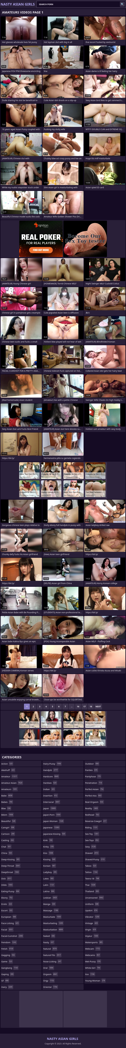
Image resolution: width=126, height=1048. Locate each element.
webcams (93, 955)
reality (91, 808)
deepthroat (10, 872)
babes (7, 802)
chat (6, 846)
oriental (50, 987)
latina (49, 891)
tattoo (91, 872)
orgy (49, 980)
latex (48, 878)
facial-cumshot (12, 936)
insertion (50, 795)
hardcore (51, 776)
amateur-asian (12, 783)
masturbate (52, 917)
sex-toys (92, 840)
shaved (92, 853)
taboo (91, 866)
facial (7, 929)
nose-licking (52, 961)
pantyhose (93, 776)
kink (48, 840)
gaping (7, 974)
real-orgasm (94, 802)
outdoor (92, 763)
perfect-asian (94, 789)
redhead (92, 815)
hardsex (50, 783)
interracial (51, 802)
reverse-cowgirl (96, 821)
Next (98, 706)
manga (49, 904)
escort (7, 910)
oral (48, 968)
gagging (8, 955)
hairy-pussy (52, 763)
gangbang (9, 968)
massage (51, 910)
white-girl (93, 968)
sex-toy (92, 834)
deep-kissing (10, 859)
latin (49, 885)
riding (91, 827)
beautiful (8, 821)
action (7, 763)
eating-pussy (10, 891)
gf (5, 980)
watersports (94, 942)
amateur (9, 776)
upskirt (91, 910)
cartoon (8, 834)
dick (6, 878)
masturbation (53, 929)
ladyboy (50, 872)
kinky (48, 846)
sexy (90, 846)
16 (78, 706)
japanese (51, 827)
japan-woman (53, 821)
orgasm (50, 974)
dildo (7, 885)
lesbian (50, 897)
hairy (7, 987)
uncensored (94, 897)
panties (91, 770)
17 (84, 706)
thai (90, 885)
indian (49, 789)
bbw (6, 808)
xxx (90, 974)
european (9, 917)
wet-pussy (93, 961)
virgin (91, 929)
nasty (48, 942)
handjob (50, 770)
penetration (94, 783)
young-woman (95, 980)
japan (49, 808)
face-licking (10, 923)
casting (7, 840)
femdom (9, 942)
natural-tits (52, 955)
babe (7, 795)
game (7, 961)
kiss (48, 853)
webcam (92, 949)
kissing (49, 859)
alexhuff (8, 770)
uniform (92, 904)
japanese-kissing (54, 834)
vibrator (92, 917)
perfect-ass (93, 795)
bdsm (7, 815)
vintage (91, 923)
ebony (7, 897)
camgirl (8, 827)
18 (91, 706)
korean (49, 866)
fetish (7, 949)
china (7, 853)
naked (49, 936)
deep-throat (10, 866)
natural (50, 949)
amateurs (9, 789)
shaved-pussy (95, 859)
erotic (6, 904)
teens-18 (92, 878)
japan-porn (52, 815)
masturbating (53, 923)
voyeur (92, 936)
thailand (92, 891)
